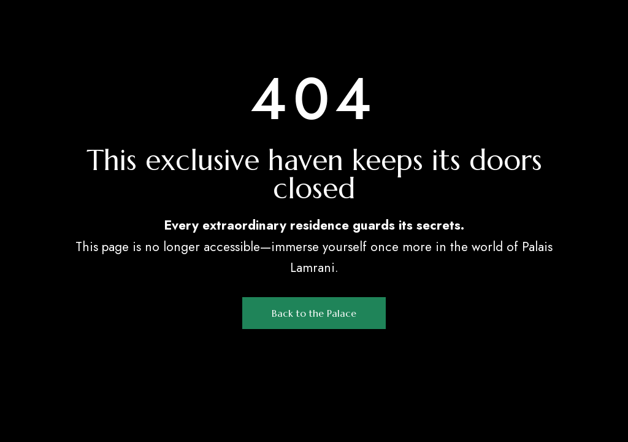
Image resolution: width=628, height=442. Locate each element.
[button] (314, 313)
